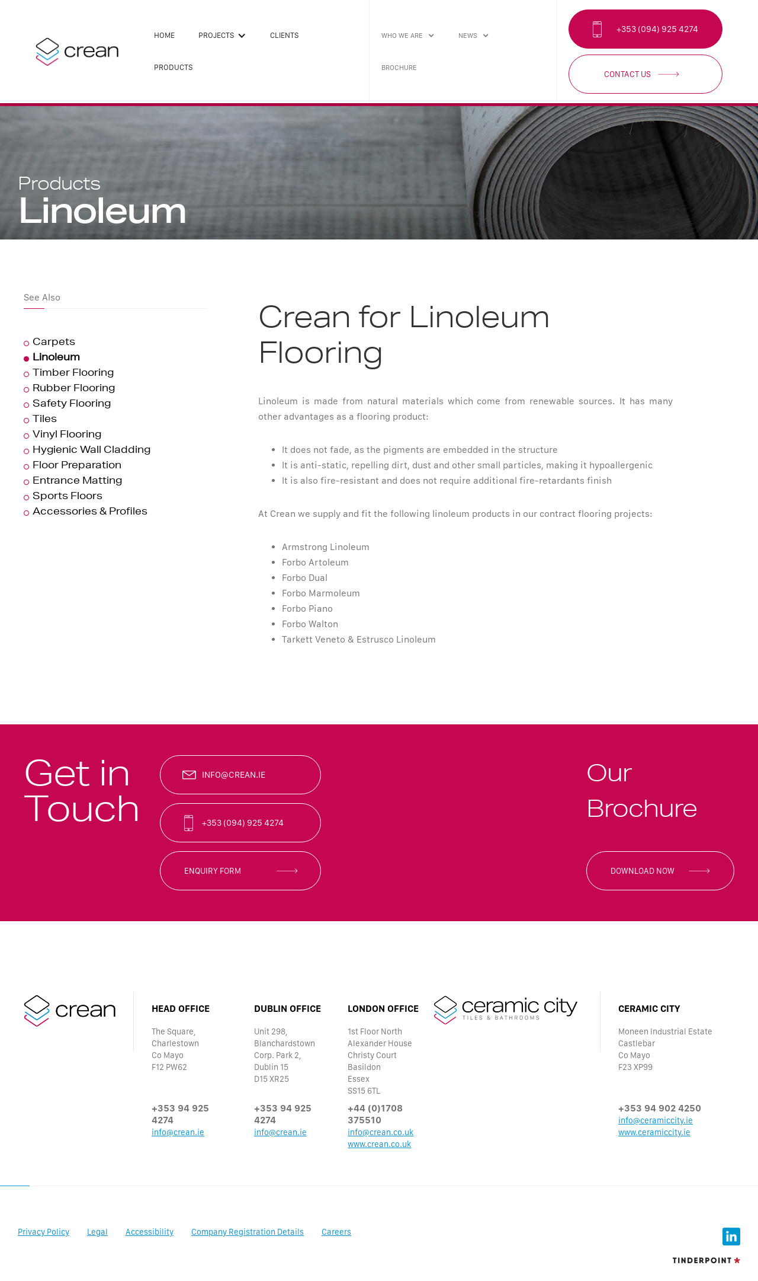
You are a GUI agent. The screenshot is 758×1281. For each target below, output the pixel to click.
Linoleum (56, 358)
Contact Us (627, 74)
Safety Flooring (72, 405)
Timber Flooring (73, 374)
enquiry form (212, 871)
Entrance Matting (77, 482)
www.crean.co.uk (379, 1144)
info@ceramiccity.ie (655, 1120)
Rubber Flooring (74, 389)
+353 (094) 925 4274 (657, 29)
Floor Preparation (77, 466)
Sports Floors (67, 497)
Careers (336, 1232)
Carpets (54, 343)
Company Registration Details (247, 1232)
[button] (222, 36)
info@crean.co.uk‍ (380, 1132)
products (173, 67)
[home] (77, 51)
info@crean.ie (233, 774)
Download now (643, 871)
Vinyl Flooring (67, 435)
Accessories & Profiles (90, 512)
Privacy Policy (43, 1232)
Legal (97, 1232)
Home (164, 35)
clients (284, 35)
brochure (399, 67)
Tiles (45, 420)
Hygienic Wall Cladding (91, 451)
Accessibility (150, 1232)
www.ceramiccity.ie (654, 1132)
